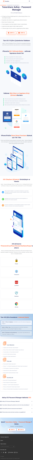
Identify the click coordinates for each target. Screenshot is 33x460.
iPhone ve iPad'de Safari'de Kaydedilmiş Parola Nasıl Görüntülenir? (15, 389)
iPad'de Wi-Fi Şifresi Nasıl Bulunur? (9, 356)
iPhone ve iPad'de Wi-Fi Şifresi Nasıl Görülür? (11, 386)
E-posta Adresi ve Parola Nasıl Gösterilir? (11, 352)
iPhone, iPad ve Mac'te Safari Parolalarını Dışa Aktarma (13, 349)
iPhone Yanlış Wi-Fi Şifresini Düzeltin (9, 382)
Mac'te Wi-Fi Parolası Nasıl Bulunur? (10, 380)
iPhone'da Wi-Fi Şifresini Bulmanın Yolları (10, 372)
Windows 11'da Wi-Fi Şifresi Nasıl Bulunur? (11, 384)
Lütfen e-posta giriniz (8, 447)
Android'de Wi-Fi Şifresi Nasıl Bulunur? (10, 370)
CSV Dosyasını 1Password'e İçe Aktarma (11, 368)
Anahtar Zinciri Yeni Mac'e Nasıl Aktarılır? (10, 347)
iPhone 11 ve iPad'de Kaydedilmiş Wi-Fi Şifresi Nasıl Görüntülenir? (15, 366)
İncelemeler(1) (10, 5)
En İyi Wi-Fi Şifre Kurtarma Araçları (9, 354)
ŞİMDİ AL (11, 33)
